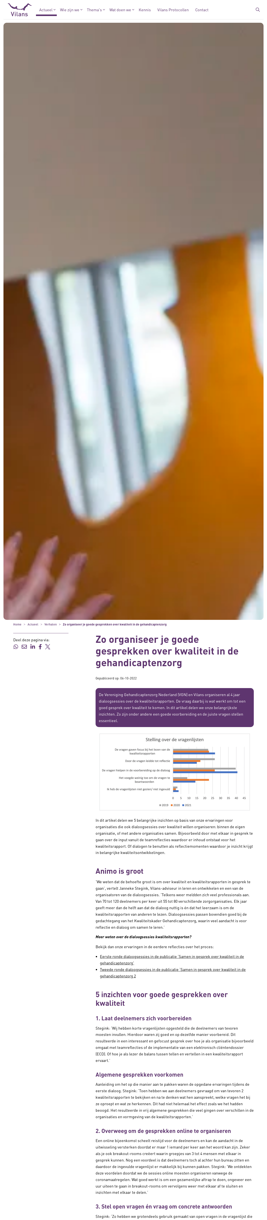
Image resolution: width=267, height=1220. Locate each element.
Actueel (45, 9)
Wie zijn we (69, 9)
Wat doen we (120, 9)
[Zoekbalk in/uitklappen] (258, 9)
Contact (201, 9)
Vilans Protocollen (173, 9)
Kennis (145, 9)
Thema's (94, 9)
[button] (175, 772)
